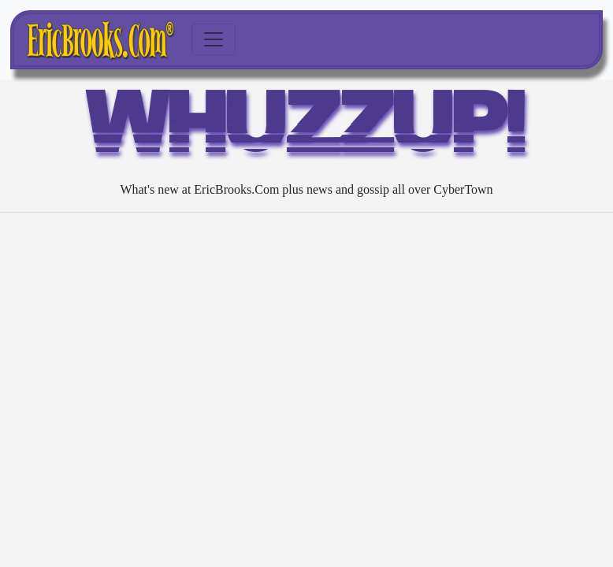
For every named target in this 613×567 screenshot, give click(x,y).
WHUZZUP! (306, 129)
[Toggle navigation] (213, 39)
